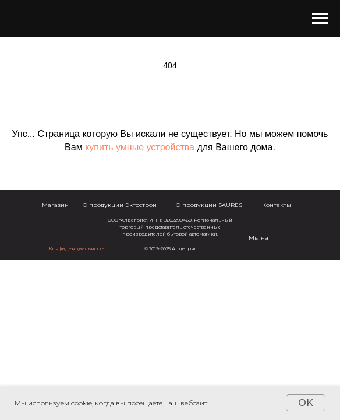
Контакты (276, 205)
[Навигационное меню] (320, 18)
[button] (76, 248)
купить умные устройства (139, 147)
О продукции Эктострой (120, 205)
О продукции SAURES (209, 205)
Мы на (258, 238)
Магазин (55, 205)
